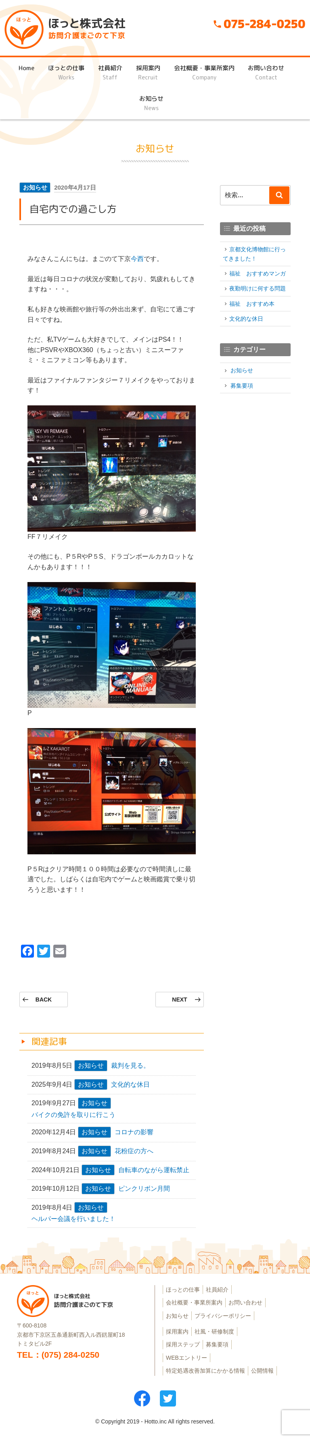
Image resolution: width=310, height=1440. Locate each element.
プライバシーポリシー (223, 1316)
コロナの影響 (134, 1132)
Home (26, 73)
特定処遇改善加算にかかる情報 (205, 1370)
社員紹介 (110, 73)
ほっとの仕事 (66, 73)
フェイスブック (142, 1398)
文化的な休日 (130, 1084)
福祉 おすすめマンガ (257, 273)
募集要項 (241, 385)
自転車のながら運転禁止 (153, 1170)
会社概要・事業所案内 (204, 73)
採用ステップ (183, 1344)
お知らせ (151, 103)
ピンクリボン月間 (144, 1188)
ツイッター (168, 1398)
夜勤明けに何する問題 (257, 288)
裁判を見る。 (130, 1065)
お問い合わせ (266, 73)
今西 (137, 258)
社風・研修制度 (214, 1331)
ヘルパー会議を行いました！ (73, 1218)
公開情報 (262, 1370)
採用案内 (148, 73)
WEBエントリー (186, 1357)
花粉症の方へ (134, 1151)
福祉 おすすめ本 (251, 304)
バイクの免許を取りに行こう (73, 1114)
